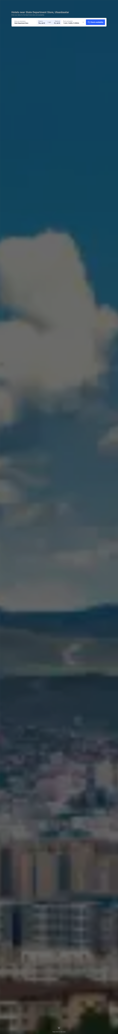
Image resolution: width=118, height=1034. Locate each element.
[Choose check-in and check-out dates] (43, 22)
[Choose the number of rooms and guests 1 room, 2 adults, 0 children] (73, 22)
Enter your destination (20, 21)
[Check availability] (95, 22)
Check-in (40, 21)
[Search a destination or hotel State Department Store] (25, 22)
